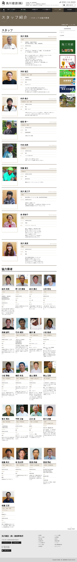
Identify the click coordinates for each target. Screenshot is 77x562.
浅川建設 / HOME (65, 24)
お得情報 (57, 537)
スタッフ (62, 32)
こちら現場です (42, 542)
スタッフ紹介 (41, 544)
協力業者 (62, 35)
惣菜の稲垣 (57, 540)
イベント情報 (57, 535)
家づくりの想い (42, 537)
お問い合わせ (7, 550)
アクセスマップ (7, 542)
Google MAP (16, 542)
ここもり (57, 542)
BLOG (56, 539)
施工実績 (40, 539)
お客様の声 (41, 540)
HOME (40, 535)
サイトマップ (57, 546)
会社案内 (40, 546)
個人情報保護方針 (58, 544)
